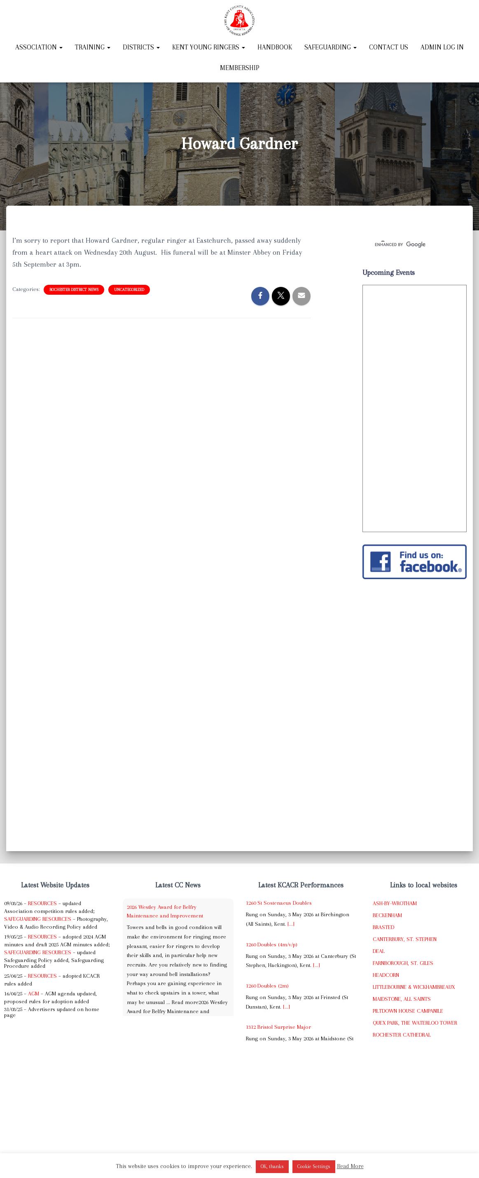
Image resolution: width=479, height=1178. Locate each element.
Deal (379, 951)
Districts (141, 47)
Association (39, 47)
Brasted (383, 927)
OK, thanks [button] (272, 1166)
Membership (239, 68)
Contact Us (388, 47)
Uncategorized (129, 289)
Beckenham (387, 915)
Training (92, 47)
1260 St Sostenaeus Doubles (279, 903)
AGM (33, 993)
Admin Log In (442, 47)
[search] (405, 245)
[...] (290, 924)
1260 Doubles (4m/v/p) (271, 944)
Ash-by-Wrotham (395, 903)
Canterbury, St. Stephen (405, 939)
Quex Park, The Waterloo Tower (415, 1023)
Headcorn (386, 975)
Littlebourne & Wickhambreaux (414, 987)
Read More (350, 1166)
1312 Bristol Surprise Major (278, 1027)
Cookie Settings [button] (313, 1166)
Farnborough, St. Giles (403, 963)
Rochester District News (73, 289)
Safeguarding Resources (37, 919)
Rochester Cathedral (402, 1035)
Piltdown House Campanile (408, 1011)
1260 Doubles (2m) (267, 986)
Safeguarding (330, 47)
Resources (42, 903)
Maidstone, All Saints (402, 999)
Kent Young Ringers (208, 47)
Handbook (274, 47)
